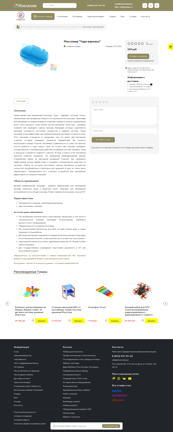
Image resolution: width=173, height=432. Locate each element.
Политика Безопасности (25, 412)
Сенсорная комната (71, 375)
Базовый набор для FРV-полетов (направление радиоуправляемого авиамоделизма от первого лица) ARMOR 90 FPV (139, 312)
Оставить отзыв (103, 140)
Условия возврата (21, 420)
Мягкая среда (69, 413)
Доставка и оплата (22, 378)
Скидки (17, 394)
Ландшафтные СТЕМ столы (75, 378)
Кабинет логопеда (71, 363)
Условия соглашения (23, 416)
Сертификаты (20, 359)
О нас (16, 352)
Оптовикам (19, 367)
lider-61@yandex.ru (123, 7)
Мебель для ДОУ (70, 405)
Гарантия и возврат (22, 382)
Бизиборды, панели (71, 401)
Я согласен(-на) (111, 426)
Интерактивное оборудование (76, 382)
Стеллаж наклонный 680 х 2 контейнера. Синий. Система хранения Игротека (66, 309)
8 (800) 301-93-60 (96, 5)
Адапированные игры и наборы (76, 390)
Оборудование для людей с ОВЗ (77, 409)
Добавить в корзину (138, 56)
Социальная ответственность (27, 386)
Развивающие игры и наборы (75, 371)
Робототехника (70, 394)
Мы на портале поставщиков (26, 371)
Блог (16, 398)
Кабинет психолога (71, 417)
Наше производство (23, 355)
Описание (21, 101)
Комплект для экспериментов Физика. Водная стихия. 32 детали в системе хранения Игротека (30, 311)
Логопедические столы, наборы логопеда (81, 359)
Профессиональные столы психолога (79, 355)
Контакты (18, 405)
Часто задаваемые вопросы (26, 363)
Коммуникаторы (70, 386)
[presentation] (7, 304)
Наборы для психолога (73, 352)
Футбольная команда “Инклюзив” (28, 390)
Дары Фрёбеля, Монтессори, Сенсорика (80, 367)
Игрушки (67, 398)
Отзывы (17, 401)
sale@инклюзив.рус (124, 4)
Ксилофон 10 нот (97, 307)
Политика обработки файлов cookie (30, 424)
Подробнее (81, 426)
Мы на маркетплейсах (23, 375)
